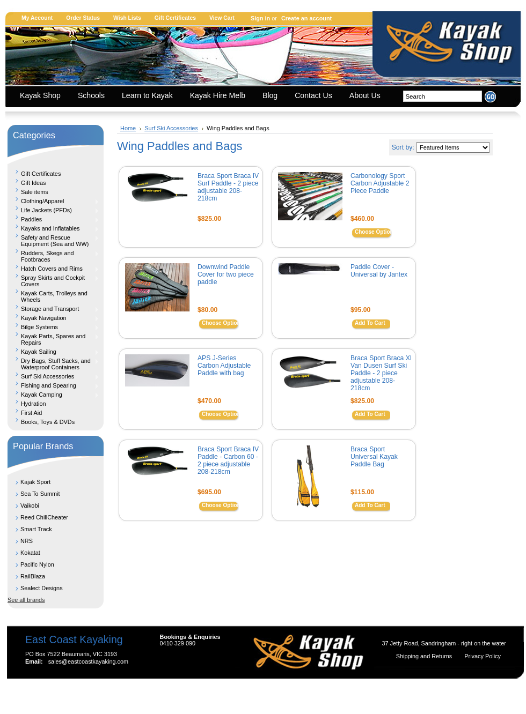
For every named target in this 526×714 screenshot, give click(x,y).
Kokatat (30, 552)
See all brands (26, 600)
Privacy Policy (482, 656)
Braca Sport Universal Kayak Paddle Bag (374, 456)
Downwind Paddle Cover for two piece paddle (226, 274)
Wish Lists (127, 18)
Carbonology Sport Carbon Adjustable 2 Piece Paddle (379, 183)
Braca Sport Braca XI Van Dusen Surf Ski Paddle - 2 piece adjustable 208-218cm (381, 373)
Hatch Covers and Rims (53, 268)
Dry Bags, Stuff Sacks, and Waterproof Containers (53, 364)
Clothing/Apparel (53, 201)
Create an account (306, 18)
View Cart (222, 18)
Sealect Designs (41, 588)
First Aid (31, 413)
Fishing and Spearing (53, 385)
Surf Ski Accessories (53, 376)
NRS (26, 541)
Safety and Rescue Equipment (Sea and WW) (53, 240)
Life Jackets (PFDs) (53, 210)
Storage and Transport (53, 309)
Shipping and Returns (425, 656)
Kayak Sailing (53, 351)
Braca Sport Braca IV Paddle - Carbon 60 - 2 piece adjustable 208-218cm (228, 460)
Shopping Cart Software (244, 693)
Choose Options (375, 232)
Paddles (53, 219)
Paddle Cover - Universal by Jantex (378, 270)
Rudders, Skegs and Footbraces (53, 256)
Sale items (34, 192)
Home (128, 128)
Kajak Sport (35, 482)
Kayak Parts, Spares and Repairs (53, 339)
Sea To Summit (40, 493)
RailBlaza (32, 576)
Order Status (83, 18)
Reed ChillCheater (44, 517)
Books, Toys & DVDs (48, 422)
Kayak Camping (53, 394)
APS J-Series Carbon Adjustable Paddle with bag (224, 365)
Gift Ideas (33, 183)
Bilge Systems (53, 327)
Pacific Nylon (37, 564)
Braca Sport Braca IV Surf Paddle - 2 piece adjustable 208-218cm (228, 187)
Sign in (260, 18)
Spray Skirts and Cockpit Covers (53, 280)
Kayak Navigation (53, 318)
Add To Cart (370, 323)
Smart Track (36, 529)
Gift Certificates (175, 18)
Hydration (33, 403)
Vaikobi (29, 505)
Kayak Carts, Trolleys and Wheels (54, 296)
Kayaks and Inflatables (53, 228)
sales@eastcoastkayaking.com (88, 661)
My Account (37, 18)
